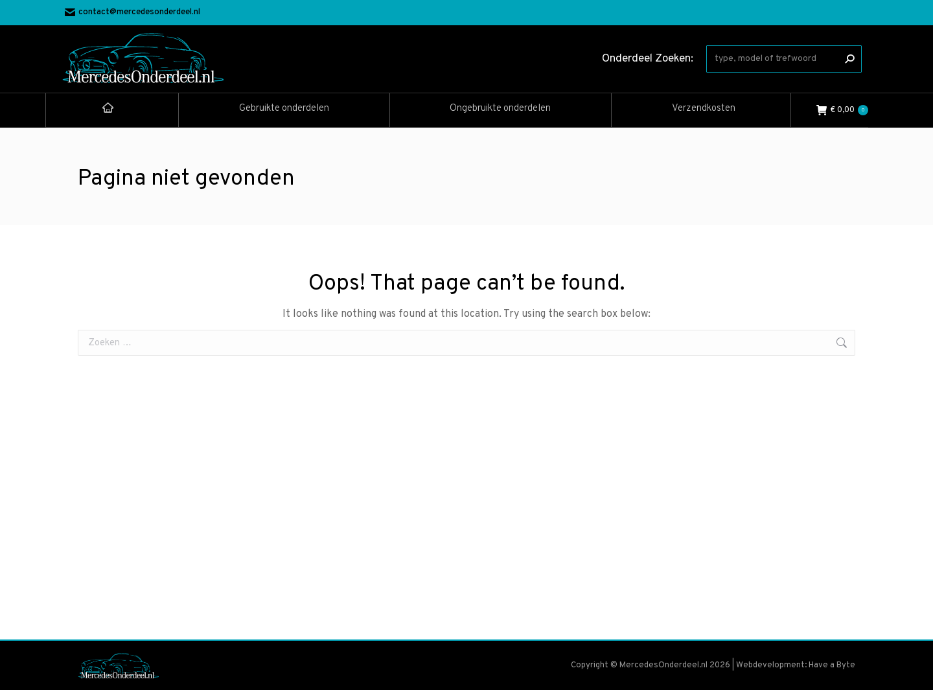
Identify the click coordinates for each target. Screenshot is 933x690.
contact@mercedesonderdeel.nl (132, 12)
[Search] (784, 59)
